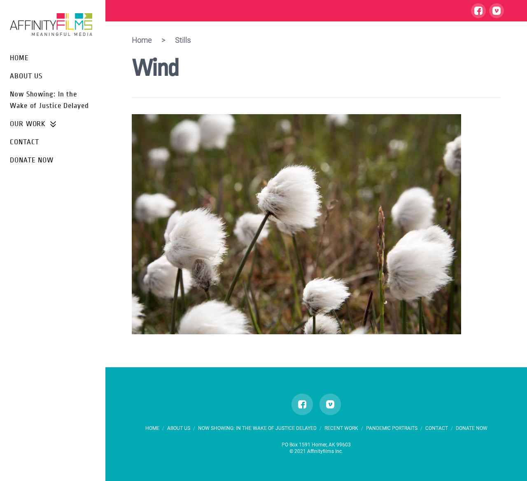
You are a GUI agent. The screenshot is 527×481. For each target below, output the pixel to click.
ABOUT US (26, 76)
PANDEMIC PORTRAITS (392, 428)
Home (142, 40)
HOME (19, 58)
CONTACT (24, 142)
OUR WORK (33, 124)
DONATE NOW (32, 160)
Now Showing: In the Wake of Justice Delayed (258, 428)
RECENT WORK (341, 428)
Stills (183, 40)
